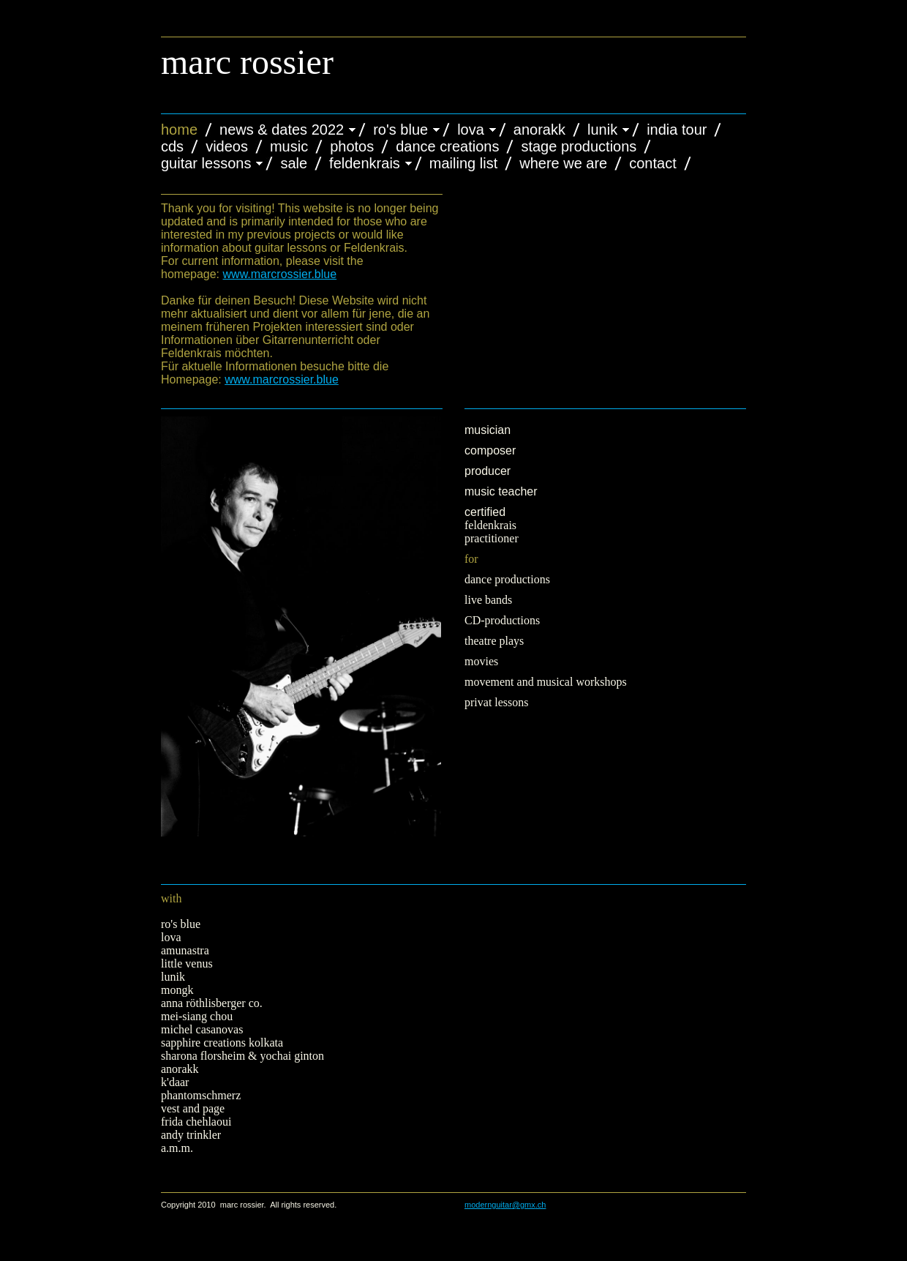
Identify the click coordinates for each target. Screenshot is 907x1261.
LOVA (470, 129)
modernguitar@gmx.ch (505, 1204)
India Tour (677, 129)
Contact (652, 163)
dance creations (447, 146)
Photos (352, 146)
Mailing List (463, 163)
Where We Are (563, 163)
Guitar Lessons (206, 163)
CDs (172, 146)
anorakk (539, 129)
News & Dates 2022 (281, 129)
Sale (293, 163)
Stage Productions (578, 146)
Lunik (602, 129)
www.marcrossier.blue (280, 274)
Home (179, 129)
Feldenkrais (364, 163)
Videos (227, 146)
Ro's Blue (400, 129)
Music (289, 146)
